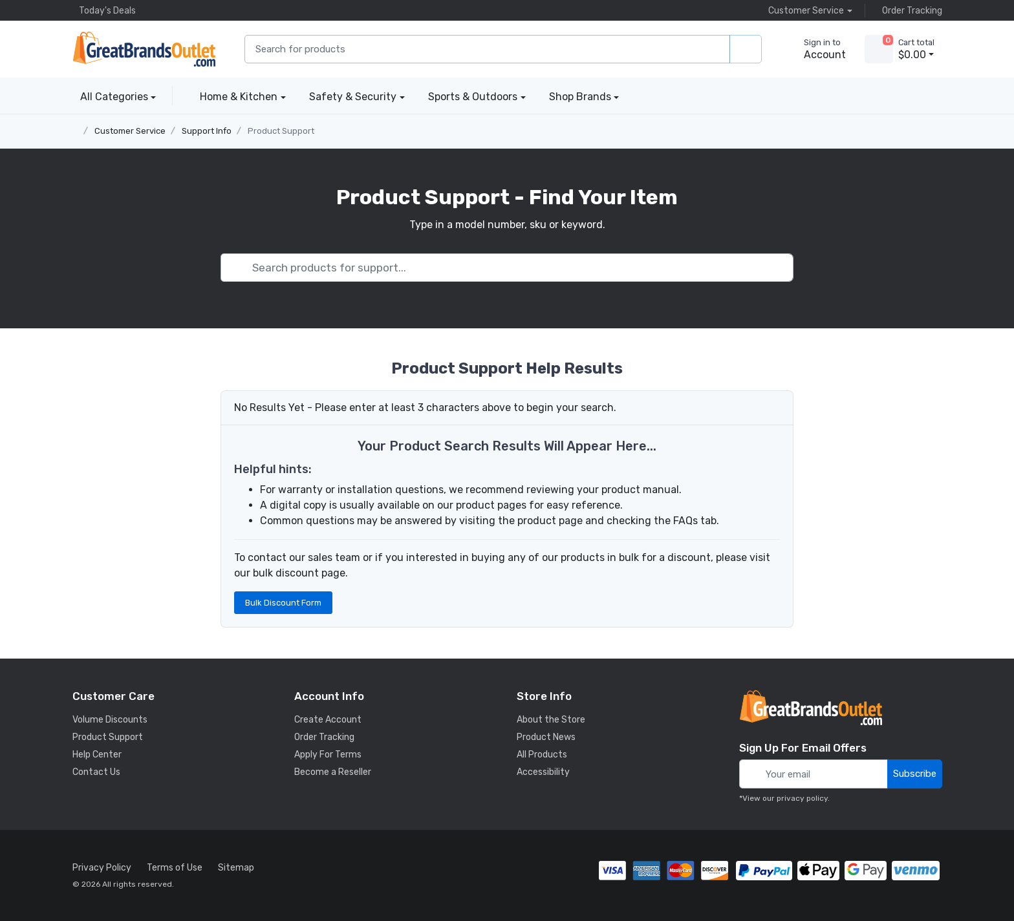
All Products (542, 754)
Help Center (97, 754)
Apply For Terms (327, 754)
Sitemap (236, 867)
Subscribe (914, 773)
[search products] (745, 49)
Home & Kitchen (238, 96)
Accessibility (543, 772)
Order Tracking (909, 10)
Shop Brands (580, 96)
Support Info (207, 131)
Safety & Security (352, 96)
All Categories (110, 96)
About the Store (551, 719)
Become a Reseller (332, 772)
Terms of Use (174, 867)
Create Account (327, 719)
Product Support (281, 131)
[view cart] (879, 49)
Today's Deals (104, 10)
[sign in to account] (815, 49)
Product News (546, 737)
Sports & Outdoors (472, 96)
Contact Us (96, 772)
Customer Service (130, 131)
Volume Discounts (109, 719)
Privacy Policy (101, 867)
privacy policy (802, 798)
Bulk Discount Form (283, 603)
